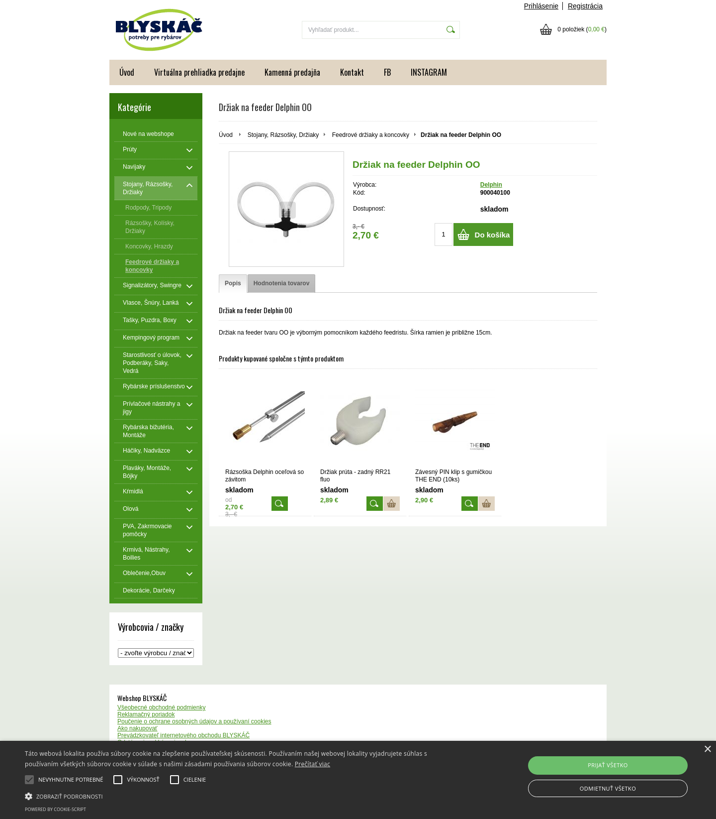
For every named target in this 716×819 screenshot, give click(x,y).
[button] (241, 795)
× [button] (707, 749)
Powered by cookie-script (55, 809)
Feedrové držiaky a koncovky (370, 134)
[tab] (233, 283)
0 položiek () (582, 29)
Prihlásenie (541, 6)
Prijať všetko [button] (608, 765)
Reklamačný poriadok (146, 714)
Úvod (126, 72)
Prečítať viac (312, 764)
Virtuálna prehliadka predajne (199, 72)
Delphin (491, 184)
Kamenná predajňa (292, 72)
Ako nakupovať (137, 728)
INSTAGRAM (429, 72)
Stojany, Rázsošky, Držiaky (283, 134)
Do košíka (492, 235)
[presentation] (233, 283)
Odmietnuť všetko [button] (608, 788)
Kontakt (352, 72)
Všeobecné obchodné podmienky (161, 707)
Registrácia (585, 6)
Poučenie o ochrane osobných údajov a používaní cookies (194, 721)
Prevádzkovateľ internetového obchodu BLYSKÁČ (183, 735)
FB (387, 72)
